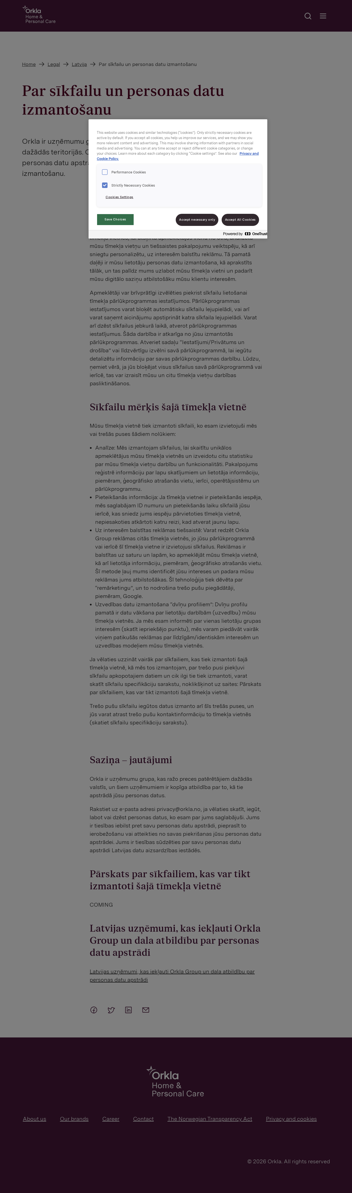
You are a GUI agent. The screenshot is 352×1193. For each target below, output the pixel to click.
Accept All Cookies (240, 220)
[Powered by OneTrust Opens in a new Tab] (244, 235)
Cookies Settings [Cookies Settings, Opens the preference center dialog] (119, 197)
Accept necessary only (197, 220)
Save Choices (115, 219)
